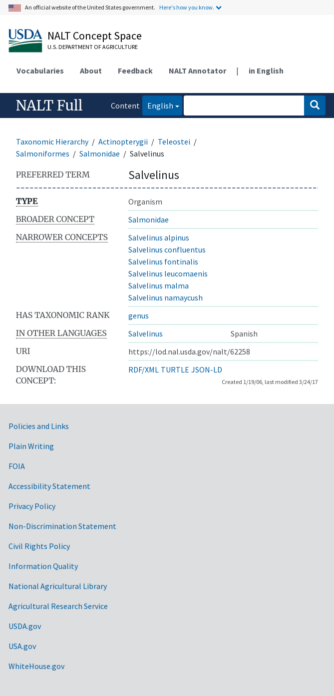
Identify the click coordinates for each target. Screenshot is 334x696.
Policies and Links (38, 426)
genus (138, 315)
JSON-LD (206, 369)
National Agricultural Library (57, 586)
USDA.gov (24, 626)
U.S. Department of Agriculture (92, 46)
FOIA (16, 466)
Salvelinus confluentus (167, 249)
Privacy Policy (31, 506)
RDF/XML (143, 369)
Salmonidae (99, 153)
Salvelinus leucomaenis (168, 273)
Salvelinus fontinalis (163, 261)
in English (266, 71)
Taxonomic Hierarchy (52, 141)
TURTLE (175, 369)
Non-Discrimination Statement (62, 526)
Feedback (135, 71)
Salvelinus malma (158, 285)
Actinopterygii (123, 141)
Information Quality (43, 566)
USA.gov (22, 646)
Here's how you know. (186, 7)
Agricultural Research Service (58, 606)
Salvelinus (145, 333)
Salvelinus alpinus (158, 237)
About (91, 71)
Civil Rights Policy (39, 546)
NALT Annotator (197, 71)
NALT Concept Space (94, 35)
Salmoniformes (42, 153)
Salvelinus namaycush (165, 297)
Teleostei (174, 141)
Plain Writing (31, 446)
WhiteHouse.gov (36, 666)
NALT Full (49, 105)
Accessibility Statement (49, 486)
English (157, 104)
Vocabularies (40, 71)
